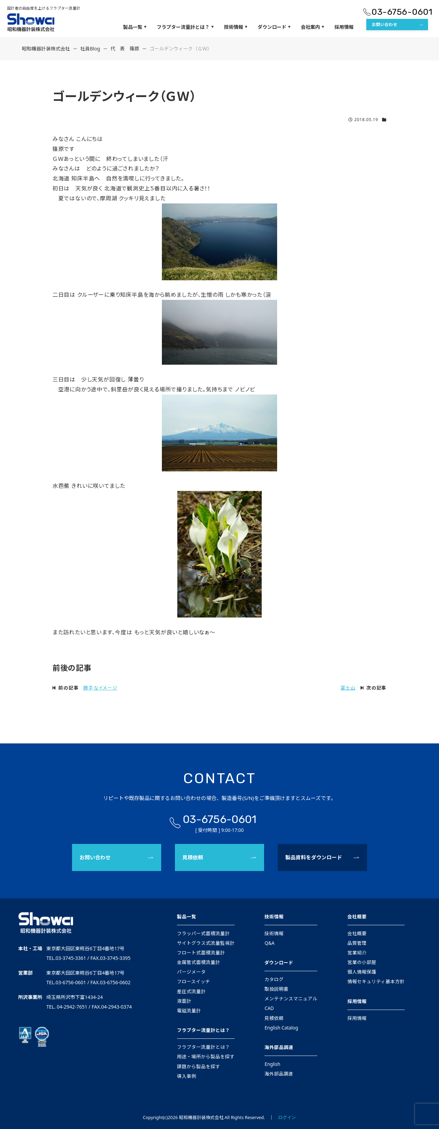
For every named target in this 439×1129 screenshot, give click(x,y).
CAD (269, 1008)
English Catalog (281, 1028)
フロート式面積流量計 (201, 953)
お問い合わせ (384, 24)
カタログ (274, 979)
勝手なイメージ (100, 688)
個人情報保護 (361, 972)
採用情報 (344, 27)
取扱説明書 (276, 989)
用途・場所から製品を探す (206, 1057)
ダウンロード (274, 27)
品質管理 (357, 943)
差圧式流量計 (191, 991)
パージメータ (191, 972)
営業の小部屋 (361, 962)
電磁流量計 (189, 1011)
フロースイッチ (193, 981)
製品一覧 (134, 27)
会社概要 (357, 917)
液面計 (184, 1001)
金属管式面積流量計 (198, 962)
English (272, 1064)
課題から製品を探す (198, 1066)
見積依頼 (192, 857)
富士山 (348, 688)
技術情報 (235, 27)
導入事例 (186, 1076)
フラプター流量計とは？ (185, 27)
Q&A (269, 943)
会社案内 (312, 27)
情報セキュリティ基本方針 (376, 981)
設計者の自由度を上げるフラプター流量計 (43, 8)
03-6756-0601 (401, 12)
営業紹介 (357, 953)
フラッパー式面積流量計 (203, 933)
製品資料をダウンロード (313, 857)
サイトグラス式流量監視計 (206, 943)
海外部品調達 (278, 1047)
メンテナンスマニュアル (290, 999)
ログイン (287, 1117)
